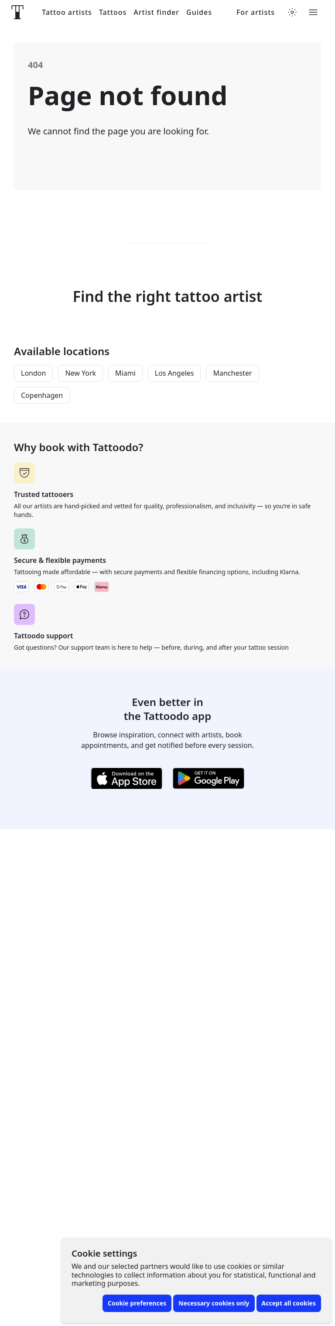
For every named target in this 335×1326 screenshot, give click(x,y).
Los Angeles (174, 373)
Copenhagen (42, 395)
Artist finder (156, 12)
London (33, 373)
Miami (125, 373)
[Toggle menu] (313, 12)
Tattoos (112, 12)
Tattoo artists (67, 12)
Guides (199, 12)
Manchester (232, 373)
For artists (255, 12)
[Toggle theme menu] (292, 12)
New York (80, 373)
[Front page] (17, 12)
